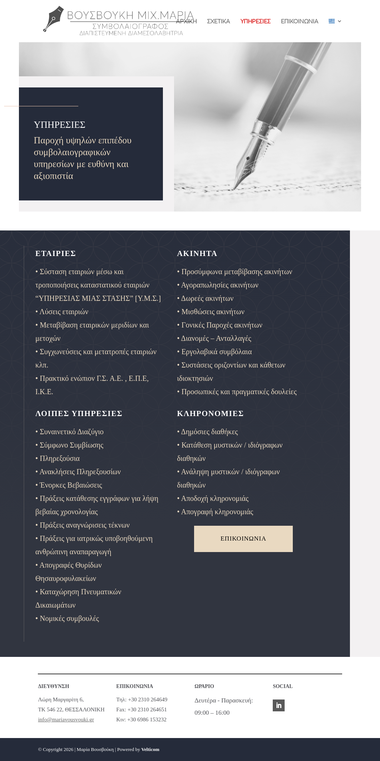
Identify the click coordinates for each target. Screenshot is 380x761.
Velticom (150, 749)
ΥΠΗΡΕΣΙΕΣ (255, 22)
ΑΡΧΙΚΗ (186, 22)
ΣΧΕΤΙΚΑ (218, 22)
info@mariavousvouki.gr (66, 719)
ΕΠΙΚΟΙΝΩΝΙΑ (299, 22)
